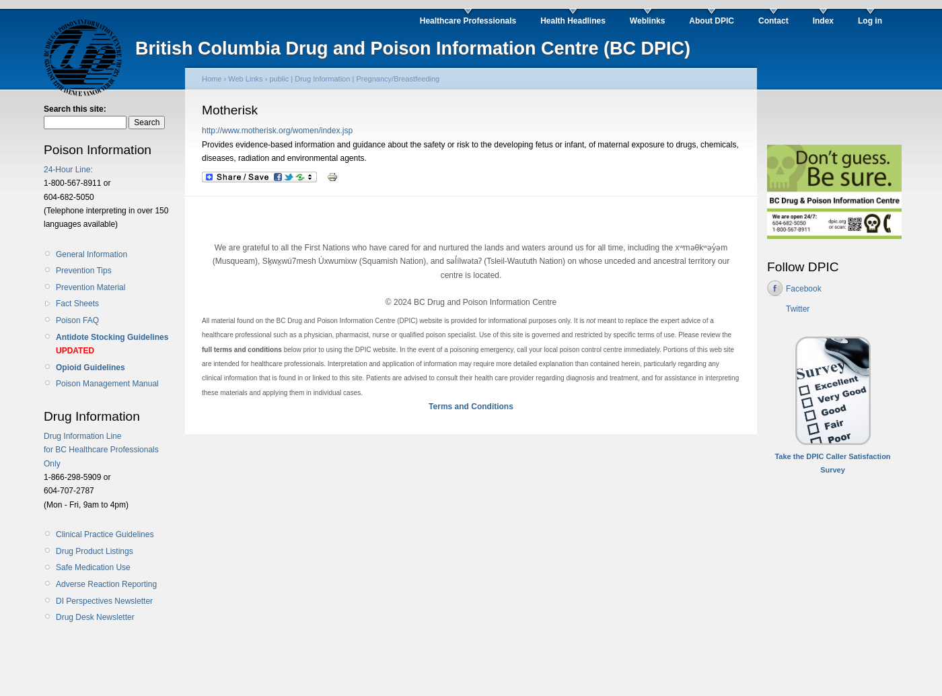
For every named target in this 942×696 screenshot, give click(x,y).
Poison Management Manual (107, 383)
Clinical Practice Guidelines (104, 534)
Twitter (797, 309)
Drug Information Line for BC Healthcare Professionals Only (101, 449)
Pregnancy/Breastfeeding (397, 79)
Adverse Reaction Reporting (106, 584)
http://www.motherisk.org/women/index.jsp (277, 130)
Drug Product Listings (94, 551)
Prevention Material (90, 287)
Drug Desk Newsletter (95, 617)
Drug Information (322, 79)
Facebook (804, 288)
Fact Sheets (77, 303)
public (279, 79)
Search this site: (75, 109)
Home (211, 79)
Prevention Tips (84, 270)
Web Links (245, 79)
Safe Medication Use (93, 567)
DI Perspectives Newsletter (104, 601)
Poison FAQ (77, 320)
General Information (91, 254)
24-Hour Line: (68, 169)
